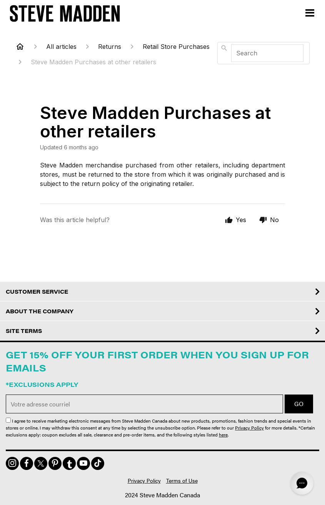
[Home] (20, 46)
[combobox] (263, 53)
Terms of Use (182, 480)
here (223, 434)
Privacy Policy (249, 427)
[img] (12, 463)
